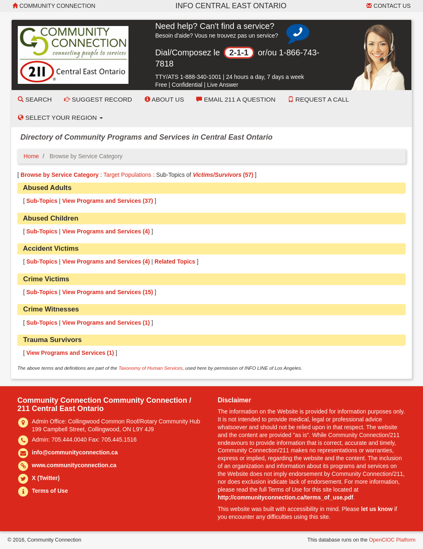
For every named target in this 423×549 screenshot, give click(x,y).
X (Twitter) (45, 478)
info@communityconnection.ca (75, 452)
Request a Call (318, 99)
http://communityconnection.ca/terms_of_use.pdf (285, 497)
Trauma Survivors (52, 340)
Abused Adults (47, 188)
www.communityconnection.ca (74, 465)
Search (35, 99)
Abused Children (50, 218)
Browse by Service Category (60, 174)
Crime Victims (46, 279)
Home (31, 156)
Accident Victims (50, 248)
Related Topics (174, 261)
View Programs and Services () (107, 200)
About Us (164, 99)
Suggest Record (98, 99)
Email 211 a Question (235, 99)
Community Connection (53, 5)
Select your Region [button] (60, 117)
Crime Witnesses (51, 309)
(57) (223, 174)
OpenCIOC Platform (392, 540)
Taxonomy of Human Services (151, 368)
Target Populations (127, 174)
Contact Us (388, 5)
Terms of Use (50, 490)
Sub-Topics (41, 200)
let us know (376, 509)
